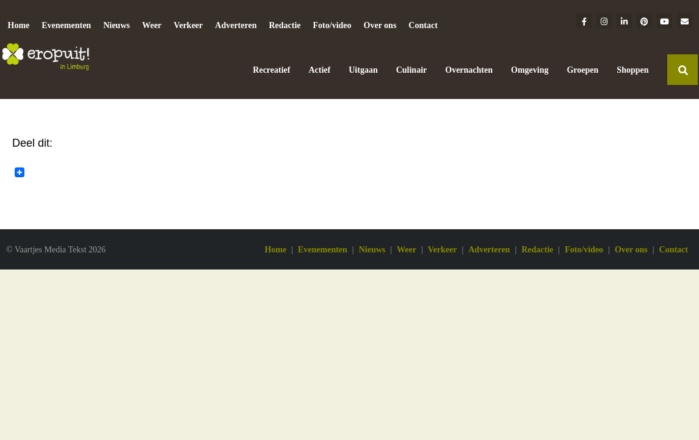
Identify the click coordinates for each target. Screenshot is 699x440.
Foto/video (332, 25)
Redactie (284, 25)
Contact (422, 25)
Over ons (380, 25)
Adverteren (235, 25)
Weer (152, 25)
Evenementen (66, 25)
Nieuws (116, 25)
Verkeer (188, 25)
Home (19, 25)
